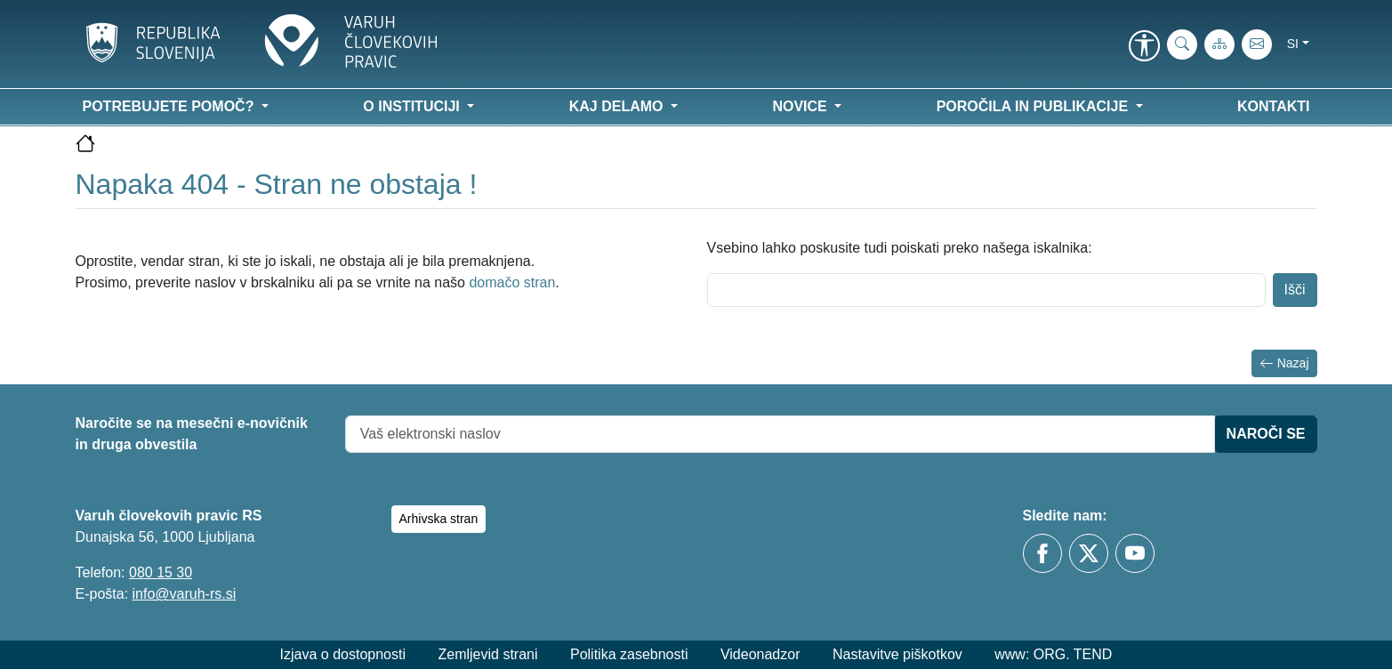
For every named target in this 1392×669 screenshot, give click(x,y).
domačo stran (512, 282)
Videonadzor (760, 654)
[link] (1145, 47)
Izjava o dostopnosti (343, 654)
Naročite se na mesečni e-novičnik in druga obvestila (192, 433)
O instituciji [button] (413, 106)
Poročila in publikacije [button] (1034, 106)
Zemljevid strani (487, 654)
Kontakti (1273, 106)
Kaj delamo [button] (618, 106)
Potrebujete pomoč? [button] (170, 106)
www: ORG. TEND (1053, 654)
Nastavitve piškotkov (897, 654)
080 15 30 (160, 572)
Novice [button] (801, 106)
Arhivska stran (439, 519)
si (1293, 43)
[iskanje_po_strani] (1182, 44)
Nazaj (1284, 363)
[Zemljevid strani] (1219, 44)
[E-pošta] (1257, 44)
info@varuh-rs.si (185, 593)
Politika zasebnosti (629, 654)
